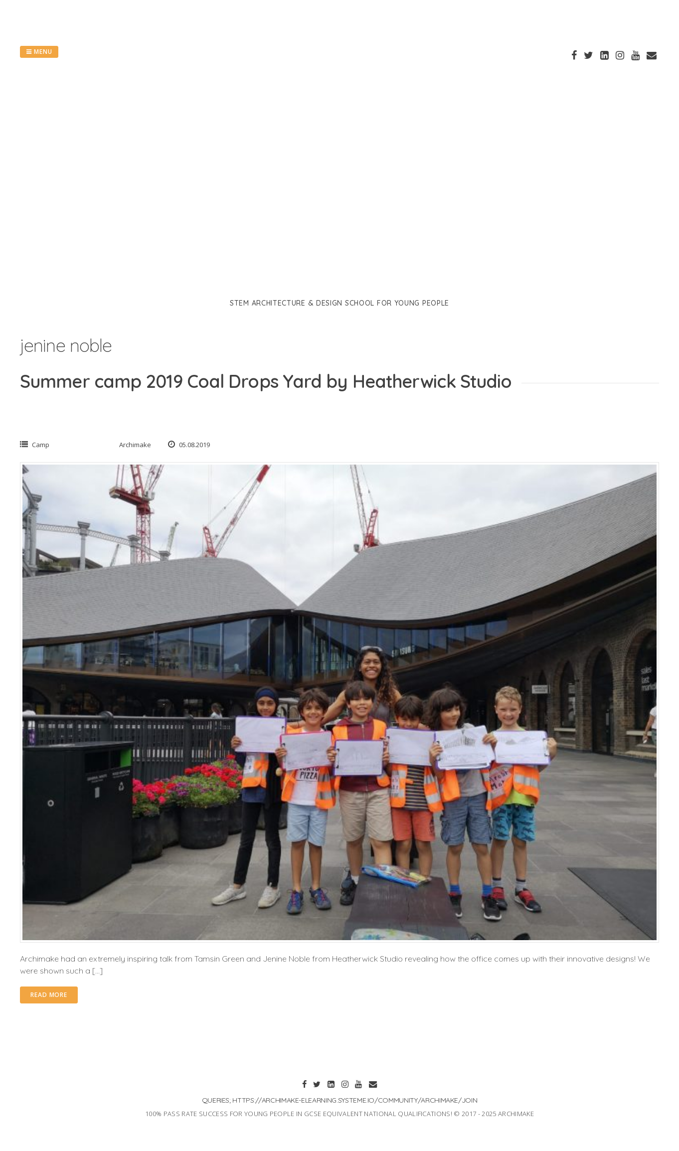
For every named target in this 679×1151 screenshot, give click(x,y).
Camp (40, 444)
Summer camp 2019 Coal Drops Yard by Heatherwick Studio (265, 381)
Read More (48, 994)
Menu (39, 51)
